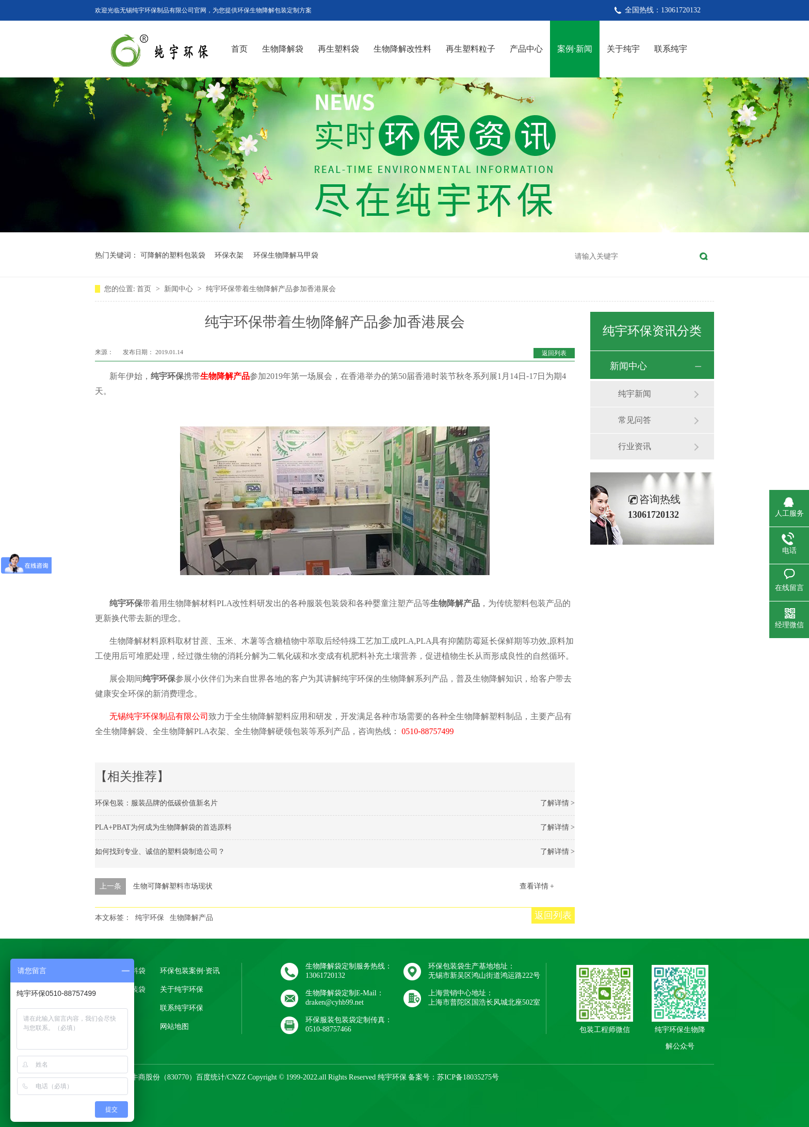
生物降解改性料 (402, 48)
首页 (239, 48)
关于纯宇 (623, 48)
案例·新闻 (574, 48)
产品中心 (526, 48)
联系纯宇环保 (181, 1008)
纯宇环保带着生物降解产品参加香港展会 (271, 289)
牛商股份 (145, 1077)
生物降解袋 (282, 48)
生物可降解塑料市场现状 (173, 886)
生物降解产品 (225, 376)
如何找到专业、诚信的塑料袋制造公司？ (160, 851)
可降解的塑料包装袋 (172, 255)
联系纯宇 (670, 48)
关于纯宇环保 (181, 989)
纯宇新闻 (634, 393)
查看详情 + (537, 886)
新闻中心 (179, 289)
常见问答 (634, 420)
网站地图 (174, 1026)
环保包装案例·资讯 (190, 971)
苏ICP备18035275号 (468, 1077)
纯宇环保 (149, 918)
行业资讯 (634, 446)
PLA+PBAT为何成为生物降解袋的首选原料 (163, 827)
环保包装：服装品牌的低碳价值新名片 (156, 803)
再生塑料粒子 (470, 48)
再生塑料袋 (338, 48)
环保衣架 (229, 255)
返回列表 (554, 353)
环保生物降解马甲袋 (285, 255)
